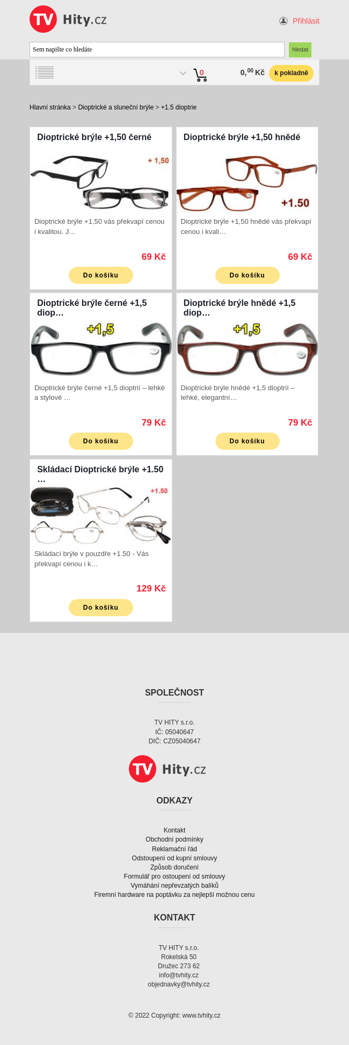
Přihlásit (306, 21)
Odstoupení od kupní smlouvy (174, 858)
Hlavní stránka (50, 107)
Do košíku (101, 275)
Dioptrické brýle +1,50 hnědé (242, 137)
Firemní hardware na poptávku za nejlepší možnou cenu (174, 894)
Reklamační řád (174, 849)
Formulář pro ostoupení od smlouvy (175, 876)
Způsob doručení (174, 867)
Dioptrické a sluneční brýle (116, 107)
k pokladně (291, 73)
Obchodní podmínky (174, 839)
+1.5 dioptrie (179, 107)
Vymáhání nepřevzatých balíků (174, 885)
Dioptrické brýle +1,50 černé (94, 137)
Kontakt (175, 830)
